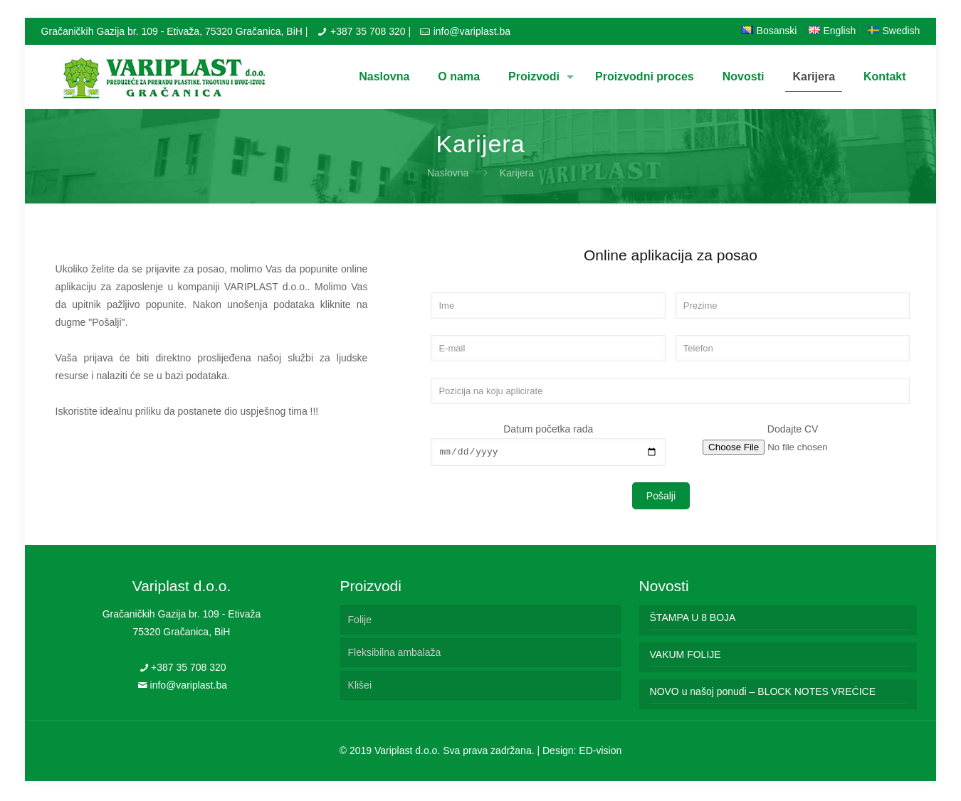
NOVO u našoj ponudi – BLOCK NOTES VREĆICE (763, 693)
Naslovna (447, 173)
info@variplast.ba (472, 31)
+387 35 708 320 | (370, 31)
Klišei (360, 687)
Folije (360, 621)
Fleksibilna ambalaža (394, 654)
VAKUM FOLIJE (685, 656)
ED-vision (600, 752)
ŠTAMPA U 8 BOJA (693, 619)
